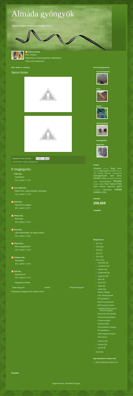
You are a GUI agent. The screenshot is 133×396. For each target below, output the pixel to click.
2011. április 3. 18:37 (23, 208)
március (101, 341)
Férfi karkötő (98, 173)
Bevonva (106, 168)
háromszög (107, 190)
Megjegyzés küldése (22, 283)
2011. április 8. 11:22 (23, 278)
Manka (16, 216)
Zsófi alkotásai (102, 123)
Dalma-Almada (34, 52)
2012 (98, 257)
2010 (98, 352)
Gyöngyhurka (117, 173)
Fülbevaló (107, 173)
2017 (98, 243)
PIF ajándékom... (104, 299)
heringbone (96, 190)
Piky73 (17, 243)
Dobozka (96, 171)
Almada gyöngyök (42, 13)
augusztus (102, 276)
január (100, 348)
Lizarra (95, 181)
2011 (98, 260)
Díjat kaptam (104, 171)
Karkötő (96, 178)
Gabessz (17, 257)
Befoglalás (97, 168)
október (101, 269)
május (100, 286)
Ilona (16, 230)
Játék (112, 176)
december (102, 263)
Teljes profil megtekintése (34, 61)
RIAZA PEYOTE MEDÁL (107, 314)
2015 (98, 247)
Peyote (117, 181)
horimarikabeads (103, 72)
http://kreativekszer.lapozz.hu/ (107, 362)
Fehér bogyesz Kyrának (107, 334)
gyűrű (119, 186)
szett (104, 192)
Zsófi (16, 202)
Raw (120, 184)
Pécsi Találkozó (110, 184)
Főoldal (47, 288)
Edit (15, 271)
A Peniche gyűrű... (104, 321)
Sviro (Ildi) (18, 188)
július (100, 279)
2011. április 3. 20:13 (23, 222)
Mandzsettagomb (105, 181)
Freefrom (119, 171)
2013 (98, 253)
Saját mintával (99, 186)
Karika (119, 176)
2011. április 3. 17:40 (23, 194)
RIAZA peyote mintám (106, 305)
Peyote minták (98, 184)
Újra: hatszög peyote (105, 295)
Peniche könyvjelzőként (106, 317)
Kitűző (103, 178)
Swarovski (111, 186)
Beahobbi (100, 145)
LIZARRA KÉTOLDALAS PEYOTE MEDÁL (107, 310)
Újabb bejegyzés (18, 288)
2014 (98, 250)
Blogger (77, 383)
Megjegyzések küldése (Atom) (32, 292)
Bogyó (113, 168)
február (101, 344)
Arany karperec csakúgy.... (108, 327)
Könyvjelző (118, 178)
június (100, 283)
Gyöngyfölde (101, 140)
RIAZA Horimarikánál (105, 302)
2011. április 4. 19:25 (23, 264)
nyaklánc (97, 192)
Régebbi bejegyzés (77, 288)
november (102, 266)
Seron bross (102, 337)
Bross (20, 162)
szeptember (102, 273)
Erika (16, 174)
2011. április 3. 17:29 (23, 180)
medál (118, 189)
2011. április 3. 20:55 (23, 236)
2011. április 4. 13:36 (23, 250)
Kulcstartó (110, 178)
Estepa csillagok (104, 292)
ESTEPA (113, 171)
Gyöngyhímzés (33, 162)
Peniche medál (103, 324)
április (100, 289)
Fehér (25, 162)
